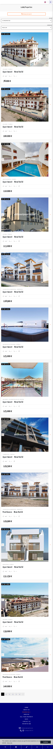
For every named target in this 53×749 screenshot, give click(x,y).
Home (26, 707)
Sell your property (26, 716)
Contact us (26, 721)
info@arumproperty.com (26, 728)
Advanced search (26, 14)
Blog (26, 719)
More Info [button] (9, 743)
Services (26, 714)
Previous (2, 49)
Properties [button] (26, 712)
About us (26, 709)
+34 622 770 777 (27, 730)
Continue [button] (45, 742)
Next (50, 49)
